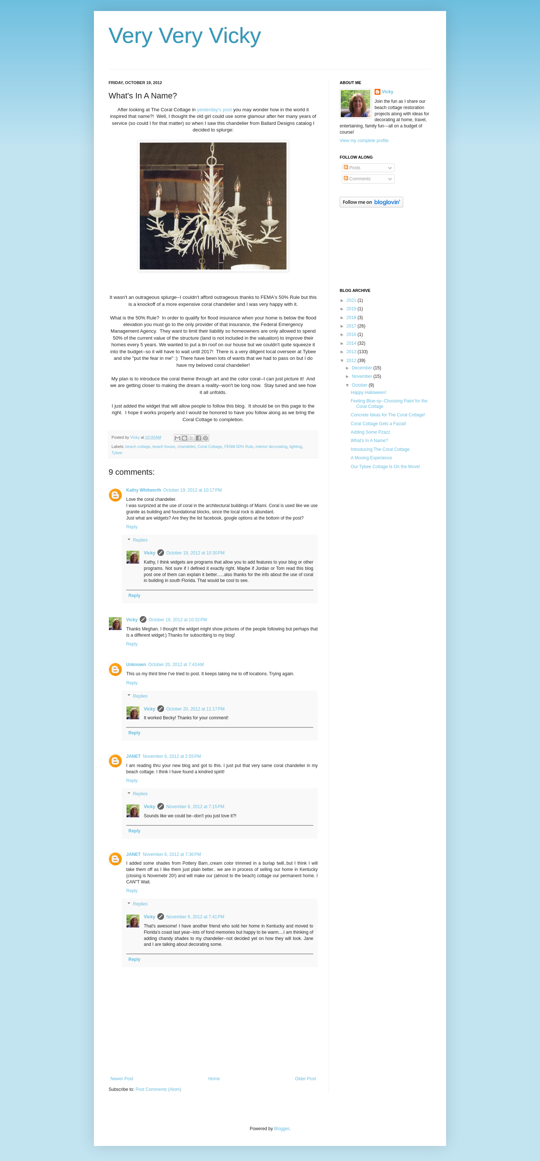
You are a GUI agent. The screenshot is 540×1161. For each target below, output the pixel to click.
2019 (352, 308)
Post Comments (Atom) (158, 1089)
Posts (352, 167)
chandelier (187, 446)
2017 (352, 326)
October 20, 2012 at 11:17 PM (195, 709)
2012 (352, 360)
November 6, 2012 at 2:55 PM (172, 756)
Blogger (281, 1128)
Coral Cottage (210, 446)
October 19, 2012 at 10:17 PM (192, 490)
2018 (352, 317)
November (362, 376)
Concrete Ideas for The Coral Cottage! (388, 414)
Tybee (117, 453)
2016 (352, 334)
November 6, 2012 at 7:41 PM (195, 916)
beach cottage (137, 446)
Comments (357, 178)
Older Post (305, 1078)
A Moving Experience (371, 457)
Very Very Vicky (185, 35)
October (360, 385)
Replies (140, 540)
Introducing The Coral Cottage (380, 449)
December (362, 367)
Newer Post (121, 1078)
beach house (164, 446)
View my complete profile (364, 140)
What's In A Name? (369, 440)
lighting (295, 446)
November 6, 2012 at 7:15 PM (195, 806)
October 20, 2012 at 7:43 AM (176, 664)
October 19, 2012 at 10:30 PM (195, 553)
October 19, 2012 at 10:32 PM (178, 619)
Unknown (136, 664)
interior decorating (271, 446)
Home (214, 1078)
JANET (133, 756)
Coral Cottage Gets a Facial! (378, 423)
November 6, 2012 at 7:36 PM (172, 854)
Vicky (149, 553)
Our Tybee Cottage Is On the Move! (385, 466)
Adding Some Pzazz (370, 432)
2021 (352, 300)
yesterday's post (214, 109)
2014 (352, 343)
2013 (352, 351)
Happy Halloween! (368, 392)
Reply (132, 526)
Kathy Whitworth (143, 490)
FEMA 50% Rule (238, 446)
